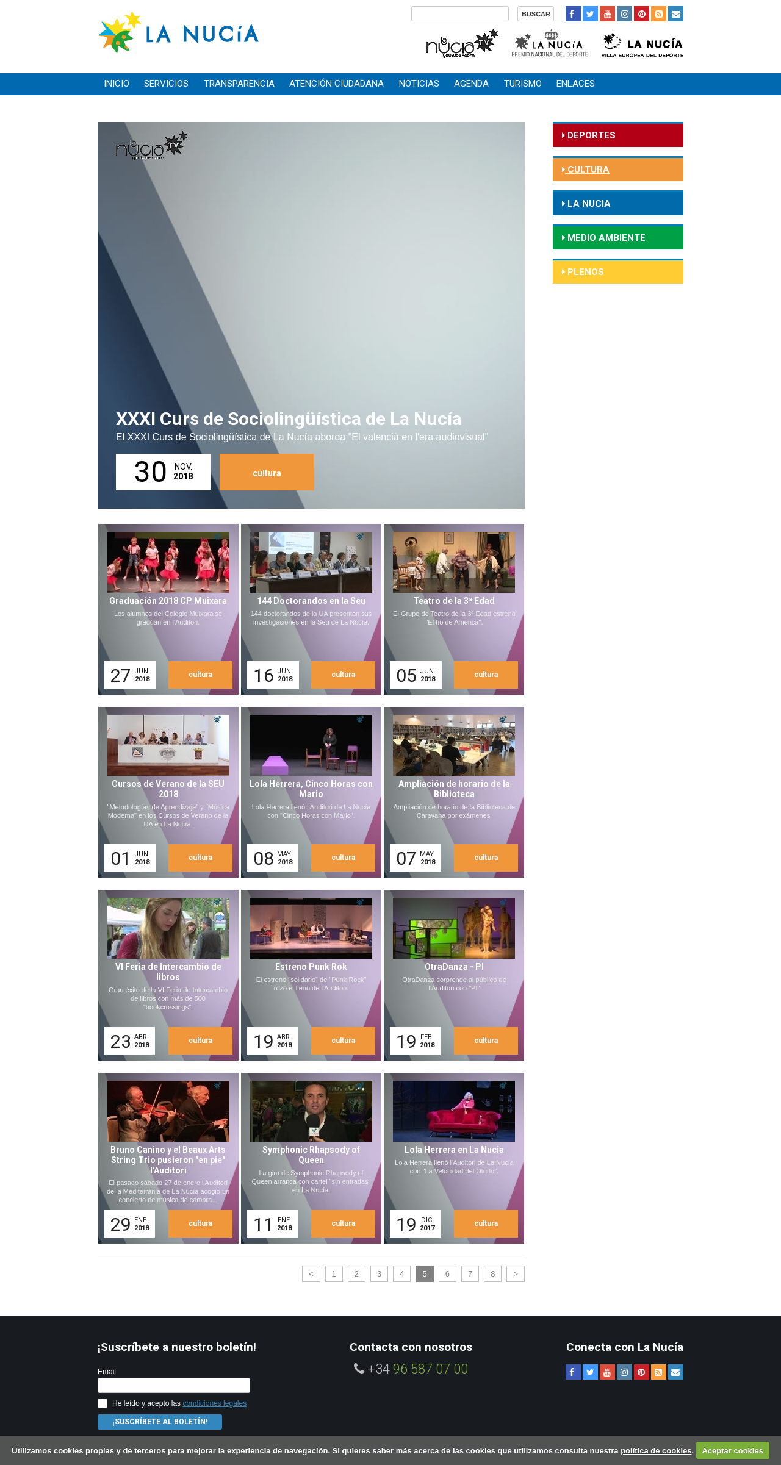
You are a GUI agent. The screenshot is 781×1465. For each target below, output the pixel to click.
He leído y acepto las (179, 1403)
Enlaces (575, 83)
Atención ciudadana (336, 83)
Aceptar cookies (732, 1450)
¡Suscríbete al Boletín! (159, 1421)
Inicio (116, 83)
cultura (267, 473)
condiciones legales (214, 1403)
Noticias (419, 83)
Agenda (471, 83)
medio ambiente (605, 237)
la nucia (588, 203)
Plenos (584, 272)
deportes (590, 135)
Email (107, 1371)
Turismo (523, 83)
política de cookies (656, 1450)
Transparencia (239, 83)
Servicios (166, 83)
